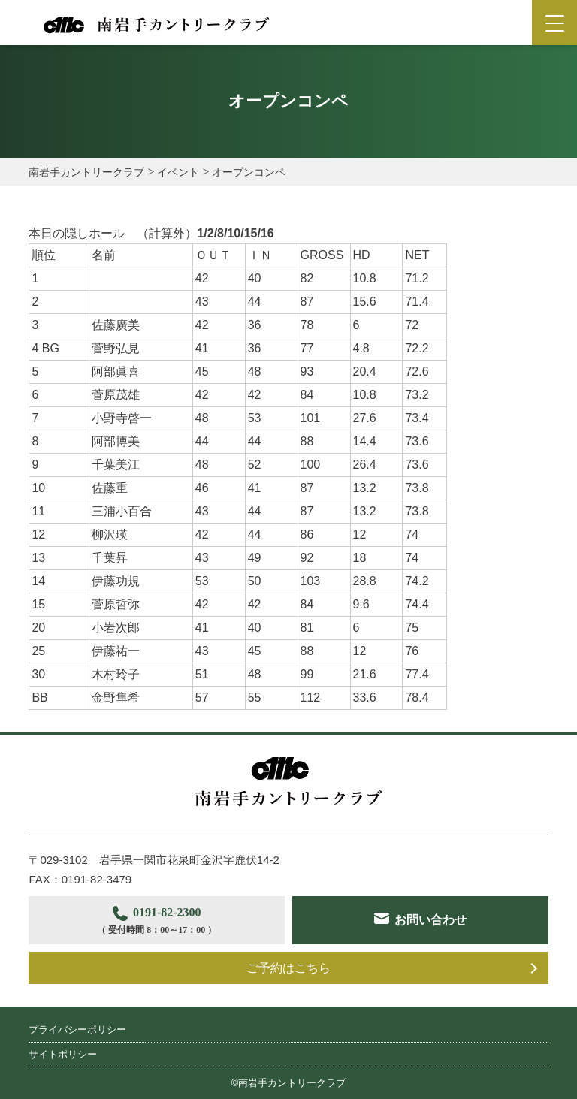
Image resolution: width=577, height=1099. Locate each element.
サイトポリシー (63, 1054)
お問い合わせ (431, 919)
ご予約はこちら (288, 968)
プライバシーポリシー (77, 1029)
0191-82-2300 (156, 922)
